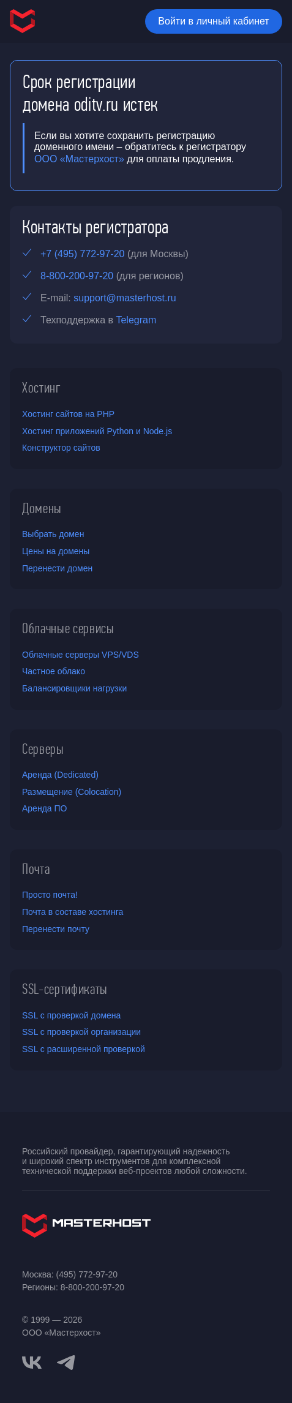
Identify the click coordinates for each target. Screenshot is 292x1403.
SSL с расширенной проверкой (83, 1049)
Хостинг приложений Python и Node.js (97, 431)
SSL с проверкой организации (81, 1032)
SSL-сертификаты (65, 989)
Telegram (136, 320)
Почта (36, 869)
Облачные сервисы (68, 628)
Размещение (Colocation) (71, 792)
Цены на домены (55, 551)
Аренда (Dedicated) (60, 775)
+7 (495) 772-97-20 (82, 254)
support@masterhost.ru (124, 298)
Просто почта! (50, 895)
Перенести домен (57, 568)
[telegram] (66, 1361)
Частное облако (53, 671)
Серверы (43, 749)
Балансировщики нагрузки (74, 688)
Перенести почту (55, 929)
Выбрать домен (53, 534)
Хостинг (41, 387)
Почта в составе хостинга (72, 912)
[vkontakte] (32, 1362)
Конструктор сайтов (61, 448)
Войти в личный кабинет (213, 21)
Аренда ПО (44, 808)
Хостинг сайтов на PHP (68, 414)
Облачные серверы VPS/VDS (80, 655)
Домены (42, 508)
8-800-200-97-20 (76, 276)
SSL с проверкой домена (71, 1015)
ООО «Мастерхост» (79, 159)
